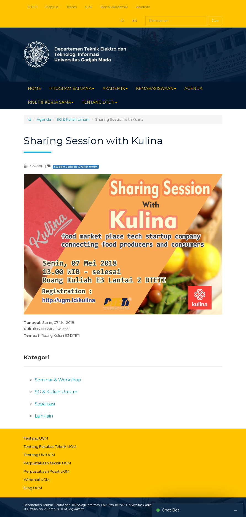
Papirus (52, 7)
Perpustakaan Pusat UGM (46, 471)
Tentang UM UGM (39, 455)
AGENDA (193, 88)
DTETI (33, 7)
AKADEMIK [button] (115, 88)
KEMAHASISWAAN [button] (156, 88)
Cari (215, 20)
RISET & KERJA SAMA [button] (51, 102)
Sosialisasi (45, 403)
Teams (71, 7)
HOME (34, 88)
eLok (88, 7)
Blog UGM (33, 488)
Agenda (44, 119)
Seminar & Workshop (58, 380)
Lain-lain (44, 416)
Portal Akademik (114, 7)
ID (122, 20)
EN (134, 20)
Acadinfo (143, 7)
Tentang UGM (36, 438)
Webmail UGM (36, 479)
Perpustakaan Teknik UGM (47, 463)
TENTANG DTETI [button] (99, 102)
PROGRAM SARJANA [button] (71, 88)
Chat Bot (170, 510)
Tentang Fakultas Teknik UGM (50, 446)
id (29, 119)
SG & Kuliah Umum (73, 119)
